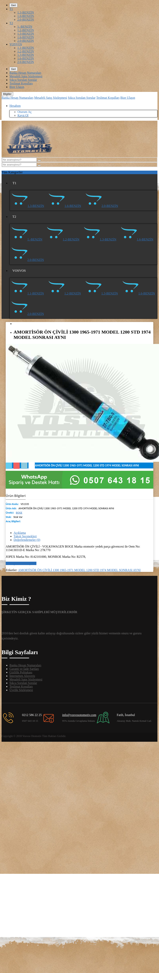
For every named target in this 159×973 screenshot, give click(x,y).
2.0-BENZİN (25, 19)
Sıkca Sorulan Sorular (23, 79)
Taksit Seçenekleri (25, 536)
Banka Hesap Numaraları (25, 72)
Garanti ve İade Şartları (24, 668)
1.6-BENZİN (25, 16)
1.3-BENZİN (25, 12)
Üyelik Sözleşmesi (21, 690)
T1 (11, 9)
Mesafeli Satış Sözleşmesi (25, 76)
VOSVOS (15, 44)
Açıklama (20, 532)
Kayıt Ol (23, 115)
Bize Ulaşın (16, 87)
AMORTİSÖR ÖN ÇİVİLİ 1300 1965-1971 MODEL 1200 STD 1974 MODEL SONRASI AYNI (79, 570)
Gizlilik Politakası (20, 672)
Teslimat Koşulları (21, 83)
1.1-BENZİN (25, 47)
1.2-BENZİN (25, 30)
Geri (13, 5)
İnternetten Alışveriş (22, 676)
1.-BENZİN (24, 26)
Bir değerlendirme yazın (21, 563)
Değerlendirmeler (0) (27, 539)
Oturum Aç (25, 111)
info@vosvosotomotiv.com (79, 715)
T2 (11, 23)
